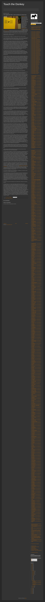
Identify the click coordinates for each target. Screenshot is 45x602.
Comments (32, 560)
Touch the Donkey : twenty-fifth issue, (35, 52)
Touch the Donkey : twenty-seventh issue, (36, 50)
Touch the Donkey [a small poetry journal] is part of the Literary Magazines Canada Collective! (36, 27)
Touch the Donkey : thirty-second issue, (35, 46)
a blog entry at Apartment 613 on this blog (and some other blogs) (36, 534)
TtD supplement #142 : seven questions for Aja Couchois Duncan (36, 310)
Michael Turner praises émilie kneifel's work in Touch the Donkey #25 (36, 525)
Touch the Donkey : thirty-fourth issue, (35, 44)
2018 (32, 589)
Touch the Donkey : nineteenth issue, (35, 57)
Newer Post (5, 223)
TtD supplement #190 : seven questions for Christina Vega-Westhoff (36, 239)
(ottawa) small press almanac (34, 549)
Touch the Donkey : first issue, (34, 73)
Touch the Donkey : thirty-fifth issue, (35, 43)
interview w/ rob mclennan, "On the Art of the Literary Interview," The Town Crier (36, 530)
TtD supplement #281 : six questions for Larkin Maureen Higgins (35, 101)
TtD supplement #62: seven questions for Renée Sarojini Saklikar (36, 430)
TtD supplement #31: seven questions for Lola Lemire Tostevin (36, 476)
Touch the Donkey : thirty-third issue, (35, 45)
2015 (32, 592)
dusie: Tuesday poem (33, 548)
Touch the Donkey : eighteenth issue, (35, 58)
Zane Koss (11, 198)
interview (6, 198)
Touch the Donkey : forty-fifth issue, (35, 34)
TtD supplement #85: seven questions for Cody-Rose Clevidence (36, 396)
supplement (9, 198)
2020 (32, 570)
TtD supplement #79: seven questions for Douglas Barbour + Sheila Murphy (36, 405)
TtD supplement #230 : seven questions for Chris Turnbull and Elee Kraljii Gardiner (36, 179)
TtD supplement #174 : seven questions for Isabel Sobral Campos (36, 263)
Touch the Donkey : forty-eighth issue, (35, 31)
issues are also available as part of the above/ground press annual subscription (36, 29)
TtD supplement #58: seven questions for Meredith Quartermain (36, 436)
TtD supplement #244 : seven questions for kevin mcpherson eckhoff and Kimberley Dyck (36, 158)
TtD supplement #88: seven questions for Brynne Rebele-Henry (36, 391)
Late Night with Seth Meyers (34, 552)
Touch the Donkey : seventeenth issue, (35, 59)
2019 (32, 588)
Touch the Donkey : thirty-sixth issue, (35, 42)
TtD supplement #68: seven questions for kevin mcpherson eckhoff (36, 421)
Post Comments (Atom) (9, 224)
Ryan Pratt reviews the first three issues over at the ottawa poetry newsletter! (35, 536)
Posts (32, 559)
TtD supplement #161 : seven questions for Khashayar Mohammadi (36, 282)
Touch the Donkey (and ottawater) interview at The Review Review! (36, 539)
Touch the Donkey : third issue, (34, 71)
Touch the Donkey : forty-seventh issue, (35, 32)
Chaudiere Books (33, 547)
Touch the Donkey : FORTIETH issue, (35, 39)
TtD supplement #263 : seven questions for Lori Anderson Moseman (36, 128)
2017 (32, 590)
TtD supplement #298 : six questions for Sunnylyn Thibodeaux (35, 75)
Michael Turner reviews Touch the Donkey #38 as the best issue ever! (36, 524)
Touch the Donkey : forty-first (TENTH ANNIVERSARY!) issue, (35, 38)
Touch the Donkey (13, 4)
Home (16, 223)
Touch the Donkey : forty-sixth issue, (35, 33)
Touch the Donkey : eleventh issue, (35, 64)
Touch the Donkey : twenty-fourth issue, (35, 53)
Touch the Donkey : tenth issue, (35, 65)
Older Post (26, 223)
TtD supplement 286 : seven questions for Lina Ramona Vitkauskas (36, 93)
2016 (32, 591)
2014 (32, 593)
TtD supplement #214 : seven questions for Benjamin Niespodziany (36, 203)
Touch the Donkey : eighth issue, (35, 67)
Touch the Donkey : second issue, (35, 72)
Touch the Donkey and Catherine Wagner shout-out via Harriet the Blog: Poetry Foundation (36, 538)
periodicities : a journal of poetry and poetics (36, 550)
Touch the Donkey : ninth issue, (35, 66)
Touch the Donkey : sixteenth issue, (35, 60)
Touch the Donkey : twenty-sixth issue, (35, 51)
